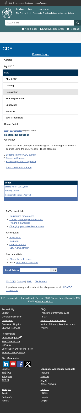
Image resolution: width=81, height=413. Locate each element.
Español (6, 369)
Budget (5, 313)
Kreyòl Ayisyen (48, 384)
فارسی (44, 397)
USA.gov (6, 345)
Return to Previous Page (18, 167)
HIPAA (44, 316)
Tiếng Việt (7, 376)
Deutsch (45, 389)
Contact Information (12, 316)
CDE (7, 48)
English (44, 400)
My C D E (9, 66)
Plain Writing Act (10, 337)
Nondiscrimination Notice (53, 320)
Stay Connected (10, 358)
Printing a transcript (19, 223)
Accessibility (8, 309)
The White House (11, 341)
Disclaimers (41, 281)
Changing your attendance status (26, 226)
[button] (77, 22)
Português (7, 397)
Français (6, 389)
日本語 (44, 393)
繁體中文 (6, 372)
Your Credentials (14, 117)
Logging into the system (21, 154)
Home (6, 131)
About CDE (11, 79)
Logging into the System (16, 187)
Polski (5, 393)
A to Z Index (31, 29)
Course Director (17, 244)
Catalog (8, 59)
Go (54, 270)
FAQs (43, 309)
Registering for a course (21, 216)
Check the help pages (20, 259)
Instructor (10, 111)
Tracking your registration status (26, 219)
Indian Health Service (32, 9)
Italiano (5, 400)
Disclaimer (7, 320)
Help (6, 72)
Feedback (75, 29)
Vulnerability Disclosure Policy (17, 348)
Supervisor (11, 105)
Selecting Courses (15, 158)
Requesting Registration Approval (18, 195)
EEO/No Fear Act (11, 328)
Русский (45, 376)
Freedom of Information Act (55, 313)
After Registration (15, 98)
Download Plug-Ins (11, 324)
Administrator (19, 248)
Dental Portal (11, 124)
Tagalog (45, 372)
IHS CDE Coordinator (27, 262)
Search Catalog (12, 270)
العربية (44, 380)
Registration (12, 92)
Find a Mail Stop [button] (44, 301)
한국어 (5, 380)
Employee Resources (53, 29)
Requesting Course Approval (21, 161)
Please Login (40, 54)
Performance (8, 333)
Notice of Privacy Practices (54, 324)
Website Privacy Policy (13, 352)
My (10, 281)
